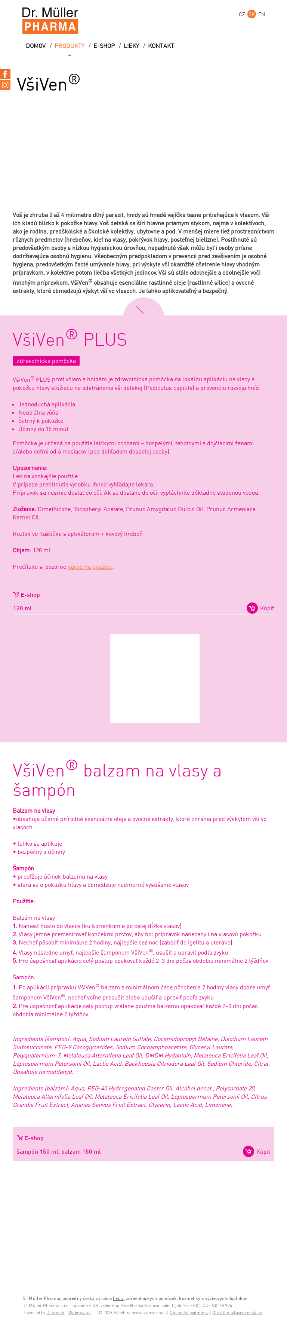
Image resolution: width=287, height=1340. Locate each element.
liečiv (118, 1298)
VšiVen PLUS (70, 340)
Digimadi (55, 1312)
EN (261, 14)
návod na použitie (90, 566)
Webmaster (79, 1312)
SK (252, 14)
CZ (242, 14)
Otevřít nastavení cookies (237, 1312)
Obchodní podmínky (189, 1312)
